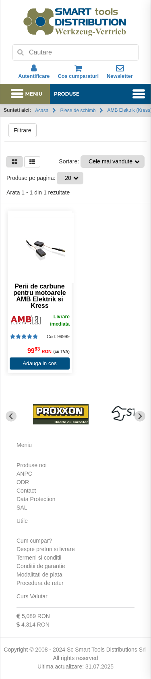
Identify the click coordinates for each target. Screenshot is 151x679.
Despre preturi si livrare (46, 549)
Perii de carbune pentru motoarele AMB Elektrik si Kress (39, 296)
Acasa (41, 110)
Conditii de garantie (41, 566)
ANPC (24, 473)
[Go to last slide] (11, 416)
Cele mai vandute (110, 161)
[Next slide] (139, 416)
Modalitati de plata (39, 574)
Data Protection (36, 499)
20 (68, 178)
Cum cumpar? (34, 540)
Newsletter (120, 72)
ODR (23, 482)
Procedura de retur (40, 583)
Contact (26, 490)
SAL (22, 507)
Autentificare (34, 72)
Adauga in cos (39, 363)
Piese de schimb (77, 110)
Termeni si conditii (39, 557)
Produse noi (32, 465)
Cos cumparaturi (78, 72)
